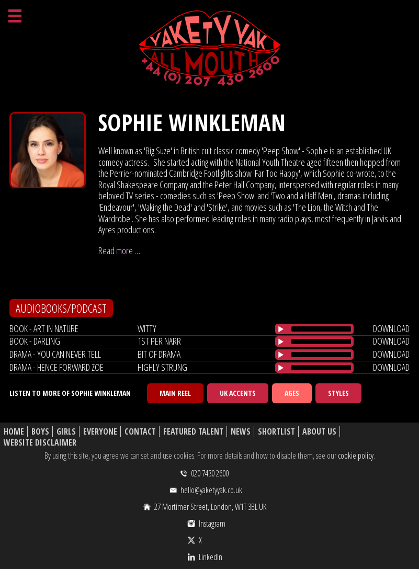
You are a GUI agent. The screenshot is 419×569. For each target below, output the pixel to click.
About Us (319, 431)
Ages (292, 393)
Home (14, 431)
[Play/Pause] (281, 329)
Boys (40, 431)
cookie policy (355, 455)
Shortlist (276, 431)
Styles (338, 393)
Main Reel (175, 393)
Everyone (100, 431)
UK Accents (238, 393)
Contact (140, 431)
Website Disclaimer (40, 442)
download (391, 328)
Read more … (119, 250)
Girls (66, 431)
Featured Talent (193, 431)
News (241, 431)
